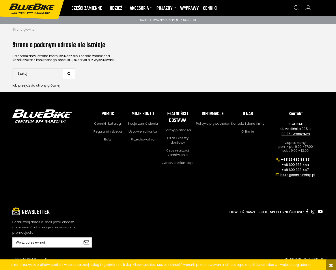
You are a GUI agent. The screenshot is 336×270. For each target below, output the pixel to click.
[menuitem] (88, 9)
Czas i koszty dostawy (178, 140)
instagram (313, 211)
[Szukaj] (69, 74)
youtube (320, 211)
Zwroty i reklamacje (178, 163)
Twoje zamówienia (142, 123)
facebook (307, 211)
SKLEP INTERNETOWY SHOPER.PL (304, 259)
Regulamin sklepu (107, 131)
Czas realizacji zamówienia (177, 152)
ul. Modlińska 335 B (295, 128)
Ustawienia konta (143, 131)
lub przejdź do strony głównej (36, 85)
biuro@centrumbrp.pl (297, 174)
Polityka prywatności (213, 123)
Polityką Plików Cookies (137, 264)
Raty (108, 139)
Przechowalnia (143, 139)
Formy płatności (178, 130)
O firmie (247, 131)
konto (308, 7)
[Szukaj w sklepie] (38, 73)
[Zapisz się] (86, 242)
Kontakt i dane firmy (247, 123)
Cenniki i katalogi (107, 123)
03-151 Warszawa (296, 133)
